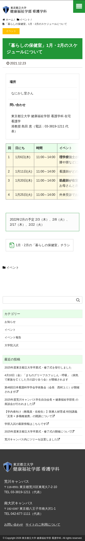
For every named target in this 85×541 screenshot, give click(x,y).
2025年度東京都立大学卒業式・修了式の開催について (39, 431)
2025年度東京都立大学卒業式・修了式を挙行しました (38, 367)
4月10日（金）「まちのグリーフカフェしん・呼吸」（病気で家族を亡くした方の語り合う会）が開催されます (41, 377)
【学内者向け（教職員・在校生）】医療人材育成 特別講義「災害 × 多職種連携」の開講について (41, 414)
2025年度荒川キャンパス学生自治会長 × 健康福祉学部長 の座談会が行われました (41, 402)
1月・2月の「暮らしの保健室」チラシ (43, 245)
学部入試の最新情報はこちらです (27, 423)
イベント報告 (13, 337)
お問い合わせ (13, 524)
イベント (12, 267)
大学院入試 (11, 345)
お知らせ (10, 321)
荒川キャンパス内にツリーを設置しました (32, 439)
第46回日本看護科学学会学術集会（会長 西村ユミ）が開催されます (42, 389)
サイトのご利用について (43, 524)
